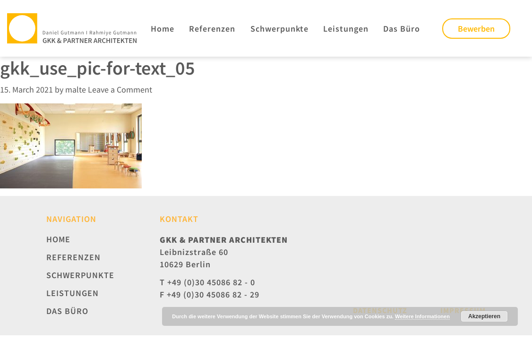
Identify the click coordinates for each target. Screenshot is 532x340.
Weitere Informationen (422, 316)
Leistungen (346, 28)
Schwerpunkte (279, 28)
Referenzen (212, 28)
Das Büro (401, 28)
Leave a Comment (120, 89)
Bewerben (476, 28)
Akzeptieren (484, 316)
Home (162, 28)
